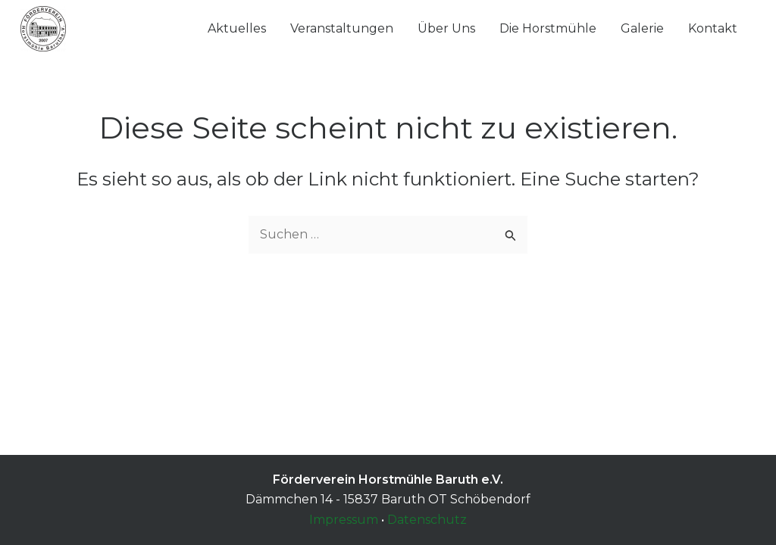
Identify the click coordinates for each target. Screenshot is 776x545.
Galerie (642, 28)
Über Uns (446, 28)
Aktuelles (237, 28)
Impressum (343, 519)
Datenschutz (427, 519)
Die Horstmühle (547, 28)
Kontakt (712, 28)
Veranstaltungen (341, 28)
